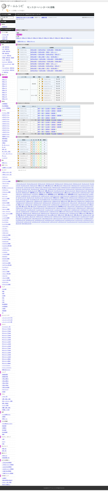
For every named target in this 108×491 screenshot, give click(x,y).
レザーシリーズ (53, 222)
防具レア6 (46, 38)
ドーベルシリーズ (88, 199)
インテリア (4, 158)
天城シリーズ (41, 185)
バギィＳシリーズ (82, 202)
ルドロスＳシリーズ (39, 220)
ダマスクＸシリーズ (82, 197)
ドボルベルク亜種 (6, 235)
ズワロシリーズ (81, 196)
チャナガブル (5, 220)
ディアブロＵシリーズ (56, 199)
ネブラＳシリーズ (38, 202)
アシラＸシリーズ (25, 185)
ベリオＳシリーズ (75, 209)
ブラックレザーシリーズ (38, 208)
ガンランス (4, 62)
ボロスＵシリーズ (27, 213)
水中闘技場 (4, 306)
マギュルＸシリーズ (63, 213)
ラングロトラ (5, 267)
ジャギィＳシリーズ (84, 192)
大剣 (3, 47)
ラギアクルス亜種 (6, 263)
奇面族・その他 (5, 409)
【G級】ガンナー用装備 (7, 473)
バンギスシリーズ (55, 204)
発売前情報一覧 (5, 457)
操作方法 (7, 47)
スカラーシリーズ (45, 196)
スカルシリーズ (73, 196)
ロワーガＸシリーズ (26, 223)
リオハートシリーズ (57, 218)
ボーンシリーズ (69, 211)
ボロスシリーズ (86, 211)
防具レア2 (24, 38)
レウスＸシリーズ (45, 222)
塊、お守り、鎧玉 (6, 151)
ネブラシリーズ (29, 202)
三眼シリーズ (67, 192)
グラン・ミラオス (6, 205)
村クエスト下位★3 (6, 333)
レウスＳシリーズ (36, 222)
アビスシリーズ (33, 185)
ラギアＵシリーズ (57, 216)
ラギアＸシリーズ (66, 216)
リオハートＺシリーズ (68, 218)
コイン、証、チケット (7, 153)
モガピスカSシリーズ (42, 215)
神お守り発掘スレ (6, 484)
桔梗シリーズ (41, 190)
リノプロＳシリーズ (88, 218)
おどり (3, 441)
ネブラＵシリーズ (47, 202)
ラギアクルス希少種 (6, 265)
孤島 (3, 291)
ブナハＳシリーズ (79, 206)
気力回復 (47, 108)
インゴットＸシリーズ (29, 187)
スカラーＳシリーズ (54, 196)
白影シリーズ (21, 204)
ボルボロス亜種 (5, 258)
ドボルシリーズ (29, 201)
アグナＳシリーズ (50, 184)
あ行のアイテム (5, 115)
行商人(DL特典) (5, 387)
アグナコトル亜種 (6, 181)
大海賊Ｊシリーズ (64, 197)
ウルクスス (4, 194)
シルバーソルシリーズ (83, 194)
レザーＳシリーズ (62, 222)
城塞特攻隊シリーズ (72, 194)
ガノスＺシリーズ (35, 189)
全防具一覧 (44, 17)
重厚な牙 (57, 54)
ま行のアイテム (5, 128)
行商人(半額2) (5, 385)
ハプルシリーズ (28, 204)
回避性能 (53, 108)
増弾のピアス (56, 197)
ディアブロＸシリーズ (67, 199)
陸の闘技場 (4, 304)
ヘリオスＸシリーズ (43, 211)
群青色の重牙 (34, 50)
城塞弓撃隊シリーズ (62, 194)
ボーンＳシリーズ (78, 211)
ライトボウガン (5, 68)
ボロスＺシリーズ (45, 213)
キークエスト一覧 (6, 326)
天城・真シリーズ (58, 185)
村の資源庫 (4, 432)
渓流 (3, 302)
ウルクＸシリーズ (56, 187)
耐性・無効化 (5, 403)
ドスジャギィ (5, 226)
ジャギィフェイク (27, 194)
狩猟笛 (3, 57)
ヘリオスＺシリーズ (53, 211)
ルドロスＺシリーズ (69, 220)
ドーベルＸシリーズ (20, 201)
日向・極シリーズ (23, 206)
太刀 (3, 49)
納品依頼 (4, 425)
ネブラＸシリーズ (56, 202)
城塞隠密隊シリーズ (52, 194)
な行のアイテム (5, 123)
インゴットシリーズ (84, 185)
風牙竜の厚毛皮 (41, 50)
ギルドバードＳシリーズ (81, 190)
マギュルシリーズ (54, 213)
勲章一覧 (4, 448)
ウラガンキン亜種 (6, 192)
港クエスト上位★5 (6, 356)
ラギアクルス (5, 260)
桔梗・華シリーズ (49, 190)
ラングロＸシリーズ (26, 218)
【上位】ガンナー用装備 (7, 469)
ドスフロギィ (5, 230)
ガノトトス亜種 (5, 198)
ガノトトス (4, 196)
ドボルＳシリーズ (38, 201)
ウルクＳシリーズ (47, 187)
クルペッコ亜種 (5, 209)
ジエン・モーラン (6, 211)
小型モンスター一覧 (6, 174)
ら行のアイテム (5, 132)
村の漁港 (4, 430)
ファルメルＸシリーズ (52, 206)
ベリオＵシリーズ (84, 209)
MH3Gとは (4, 455)
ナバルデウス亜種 (6, 239)
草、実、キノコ (5, 145)
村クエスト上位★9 (6, 346)
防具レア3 (30, 38)
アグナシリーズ (41, 184)
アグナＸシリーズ (68, 184)
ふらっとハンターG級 (7, 322)
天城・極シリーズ (49, 185)
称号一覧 (4, 450)
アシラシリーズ (85, 184)
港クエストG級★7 (6, 361)
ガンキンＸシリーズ (22, 190)
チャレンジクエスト (6, 367)
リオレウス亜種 (5, 278)
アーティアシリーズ (21, 184)
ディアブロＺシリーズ (78, 199)
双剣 (3, 53)
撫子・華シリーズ (72, 201)
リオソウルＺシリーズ (47, 218)
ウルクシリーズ (38, 187)
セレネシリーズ (30, 197)
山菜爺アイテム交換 (6, 167)
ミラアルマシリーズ (73, 213)
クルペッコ (4, 207)
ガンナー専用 (5, 405)
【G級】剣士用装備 (6, 471)
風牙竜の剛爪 (34, 54)
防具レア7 (52, 38)
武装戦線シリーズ (62, 206)
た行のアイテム (5, 121)
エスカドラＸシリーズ (76, 187)
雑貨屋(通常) (5, 374)
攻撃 (39, 108)
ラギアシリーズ (39, 216)
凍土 (3, 297)
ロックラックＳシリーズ (84, 222)
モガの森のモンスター (7, 423)
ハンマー (4, 55)
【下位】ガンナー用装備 (7, 464)
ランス (3, 59)
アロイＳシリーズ (75, 185)
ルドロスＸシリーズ (59, 220)
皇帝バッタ (53, 52)
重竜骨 (47, 52)
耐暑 (43, 108)
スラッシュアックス (6, 64)
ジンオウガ (4, 215)
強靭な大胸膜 (41, 56)
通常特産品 (4, 138)
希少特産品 (4, 140)
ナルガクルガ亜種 (6, 243)
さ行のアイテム (5, 119)
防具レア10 (68, 38)
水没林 (3, 295)
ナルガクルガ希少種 (6, 245)
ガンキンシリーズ (70, 189)
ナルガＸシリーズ (89, 201)
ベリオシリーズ (66, 209)
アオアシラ (4, 177)
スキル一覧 (4, 36)
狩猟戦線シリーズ (43, 194)
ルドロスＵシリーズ (49, 220)
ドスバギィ (4, 228)
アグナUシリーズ (59, 184)
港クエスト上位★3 (6, 352)
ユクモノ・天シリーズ (30, 216)
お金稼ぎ (4, 478)
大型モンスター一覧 (6, 172)
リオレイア (4, 269)
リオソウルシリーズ (36, 218)
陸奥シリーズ (82, 213)
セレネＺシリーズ (48, 197)
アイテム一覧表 (5, 112)
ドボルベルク (5, 232)
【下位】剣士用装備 (6, 462)
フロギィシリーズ (71, 208)
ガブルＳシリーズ (52, 189)
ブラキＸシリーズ (28, 208)
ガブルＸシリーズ (61, 189)
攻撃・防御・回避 (6, 399)
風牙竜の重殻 (50, 50)
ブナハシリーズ (70, 206)
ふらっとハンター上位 (7, 319)
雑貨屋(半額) (5, 376)
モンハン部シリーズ (52, 215)
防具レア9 (63, 38)
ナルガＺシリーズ (20, 202)
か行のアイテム (5, 117)
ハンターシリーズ (74, 204)
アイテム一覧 (5, 34)
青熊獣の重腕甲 (58, 59)
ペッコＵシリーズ (40, 209)
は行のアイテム (5, 125)
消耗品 (3, 143)
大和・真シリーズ (78, 215)
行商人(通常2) (5, 381)
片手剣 (3, 51)
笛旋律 (12, 57)
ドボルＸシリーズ (47, 201)
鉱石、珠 (4, 149)
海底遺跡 (4, 310)
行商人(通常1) (5, 378)
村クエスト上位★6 (6, 339)
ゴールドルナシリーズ (58, 192)
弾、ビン (4, 155)
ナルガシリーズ (80, 201)
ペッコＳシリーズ (31, 209)
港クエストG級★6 (6, 359)
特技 (3, 443)
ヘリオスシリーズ (34, 211)
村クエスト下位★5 (6, 337)
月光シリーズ (42, 192)
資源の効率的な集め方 (7, 480)
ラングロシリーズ (84, 216)
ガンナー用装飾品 (6, 108)
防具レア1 (19, 38)
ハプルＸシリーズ (46, 204)
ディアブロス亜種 (6, 224)
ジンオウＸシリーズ (25, 196)
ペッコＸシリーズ (49, 209)
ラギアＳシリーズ (48, 216)
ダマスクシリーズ (73, 197)
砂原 (3, 293)
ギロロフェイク (25, 192)
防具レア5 (41, 38)
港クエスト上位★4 (6, 354)
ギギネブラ (4, 200)
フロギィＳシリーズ (80, 208)
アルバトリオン (5, 183)
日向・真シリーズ (32, 206)
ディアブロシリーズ (34, 199)
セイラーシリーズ (22, 197)
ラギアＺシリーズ (75, 216)
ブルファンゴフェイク (61, 208)
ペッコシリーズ (22, 209)
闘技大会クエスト (6, 369)
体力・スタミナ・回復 (7, 401)
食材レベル (4, 418)
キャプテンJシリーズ (59, 190)
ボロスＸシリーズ (36, 213)
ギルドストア (5, 389)
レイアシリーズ (78, 220)
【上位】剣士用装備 (6, 466)
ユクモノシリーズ (87, 215)
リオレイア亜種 (5, 271)
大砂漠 (3, 308)
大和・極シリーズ (69, 215)
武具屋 (3, 391)
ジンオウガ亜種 (5, 217)
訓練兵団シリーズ (34, 192)
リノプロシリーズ (78, 218)
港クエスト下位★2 (6, 350)
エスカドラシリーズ (65, 187)
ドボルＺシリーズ (56, 201)
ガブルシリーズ (43, 189)
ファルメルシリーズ (41, 206)
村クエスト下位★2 (6, 331)
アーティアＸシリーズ (32, 184)
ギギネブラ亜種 (5, 202)
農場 (3, 434)
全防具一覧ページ (22, 41)
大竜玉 (47, 56)
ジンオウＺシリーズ (35, 196)
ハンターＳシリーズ (83, 204)
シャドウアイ (35, 194)
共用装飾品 (4, 103)
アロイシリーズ (66, 185)
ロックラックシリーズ (72, 222)
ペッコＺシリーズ (58, 209)
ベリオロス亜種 (5, 254)
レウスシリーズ (27, 222)
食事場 (3, 416)
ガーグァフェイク (86, 187)
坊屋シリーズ (62, 211)
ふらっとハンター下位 (7, 317)
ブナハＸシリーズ (88, 206)
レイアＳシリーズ (87, 220)
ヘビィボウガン (5, 70)
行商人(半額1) (5, 383)
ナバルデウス (5, 237)
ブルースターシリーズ (50, 208)
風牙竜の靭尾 (41, 52)
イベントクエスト (6, 365)
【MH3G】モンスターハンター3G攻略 (24, 17)
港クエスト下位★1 (6, 348)
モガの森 (4, 289)
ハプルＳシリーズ (37, 204)
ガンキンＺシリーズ (32, 190)
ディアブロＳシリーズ (45, 199)
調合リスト (4, 162)
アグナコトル (5, 179)
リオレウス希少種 (6, 280)
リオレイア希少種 (6, 273)
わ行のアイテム (5, 134)
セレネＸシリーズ (39, 197)
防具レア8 (57, 38)
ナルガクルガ (5, 241)
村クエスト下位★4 (6, 335)
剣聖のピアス (49, 192)
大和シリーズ (61, 215)
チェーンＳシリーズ (24, 199)
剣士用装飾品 (5, 106)
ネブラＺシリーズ (65, 202)
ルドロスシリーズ (30, 220)
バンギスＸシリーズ (64, 204)
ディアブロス (5, 222)
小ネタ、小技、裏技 (6, 482)
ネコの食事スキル (6, 414)
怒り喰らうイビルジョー (7, 187)
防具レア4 (35, 38)
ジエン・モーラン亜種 (7, 213)
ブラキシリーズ (19, 208)
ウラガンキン (5, 189)
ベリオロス (4, 252)
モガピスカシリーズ (31, 215)
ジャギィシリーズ (75, 192)
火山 (3, 300)
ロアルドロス (5, 282)
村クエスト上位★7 (6, 341)
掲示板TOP (4, 26)
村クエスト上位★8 (6, 344)
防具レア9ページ (31, 41)
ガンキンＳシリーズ (79, 189)
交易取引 (4, 428)
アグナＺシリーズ (77, 184)
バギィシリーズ (73, 202)
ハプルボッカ (5, 248)
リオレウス (4, 275)
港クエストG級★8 (6, 363)
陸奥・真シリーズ (22, 215)
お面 (3, 439)
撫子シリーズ (64, 201)
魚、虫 (3, 147)
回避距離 (59, 108)
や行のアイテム (5, 130)
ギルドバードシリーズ (70, 190)
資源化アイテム (5, 136)
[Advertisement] (46, 24)
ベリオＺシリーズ (25, 211)
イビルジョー (5, 185)
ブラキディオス (5, 250)
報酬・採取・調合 (6, 407)
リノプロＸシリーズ (20, 220)
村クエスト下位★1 (6, 328)
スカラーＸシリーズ (64, 196)
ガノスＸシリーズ (26, 189)
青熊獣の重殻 (58, 50)
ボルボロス (4, 256)
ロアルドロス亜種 (6, 284)
